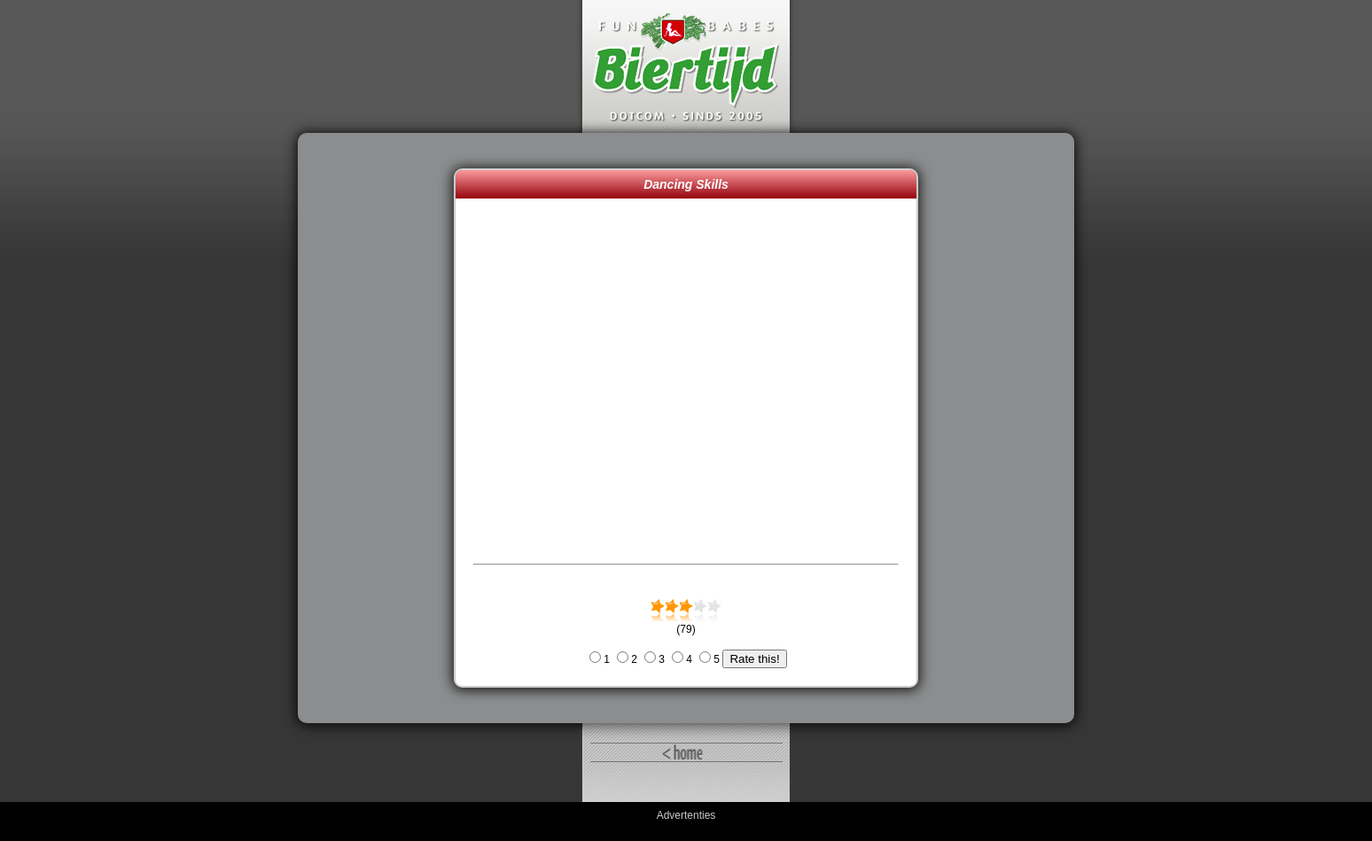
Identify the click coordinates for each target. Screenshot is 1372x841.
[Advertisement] (380, 428)
